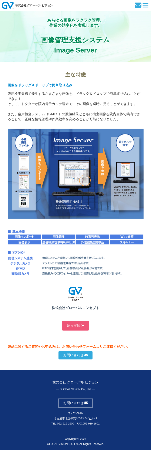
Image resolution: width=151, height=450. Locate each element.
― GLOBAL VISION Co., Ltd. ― (75, 389)
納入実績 (75, 325)
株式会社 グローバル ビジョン (34, 5)
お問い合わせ (75, 355)
